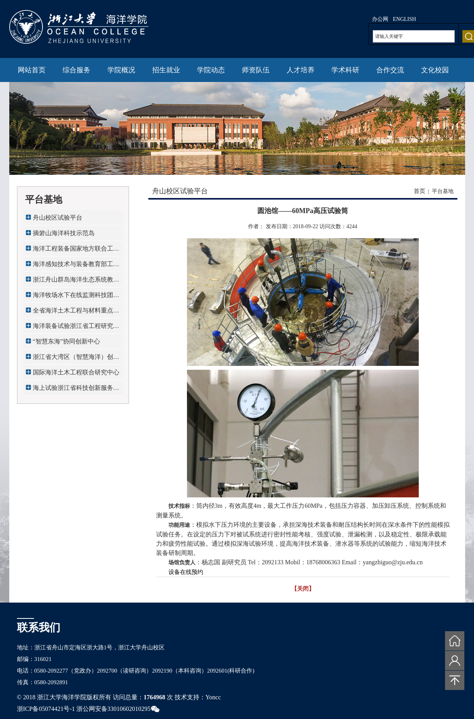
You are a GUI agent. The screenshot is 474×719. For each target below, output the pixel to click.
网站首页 (32, 70)
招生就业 (166, 70)
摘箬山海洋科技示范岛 (64, 233)
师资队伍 (256, 70)
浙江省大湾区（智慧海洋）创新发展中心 (76, 359)
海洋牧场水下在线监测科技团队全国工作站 (76, 297)
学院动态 (211, 70)
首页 (419, 191)
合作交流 (390, 70)
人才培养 (300, 70)
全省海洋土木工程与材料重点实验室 (76, 312)
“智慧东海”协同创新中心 (66, 341)
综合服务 (76, 70)
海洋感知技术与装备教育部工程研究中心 (76, 266)
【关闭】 (302, 589)
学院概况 (121, 70)
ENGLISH (404, 19)
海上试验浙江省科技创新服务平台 (76, 390)
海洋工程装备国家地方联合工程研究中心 (76, 250)
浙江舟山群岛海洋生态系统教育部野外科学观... (76, 281)
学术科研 (345, 70)
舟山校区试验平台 (57, 217)
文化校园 (435, 70)
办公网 (380, 19)
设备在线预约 (185, 572)
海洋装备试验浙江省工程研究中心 (76, 328)
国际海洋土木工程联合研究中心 (76, 372)
